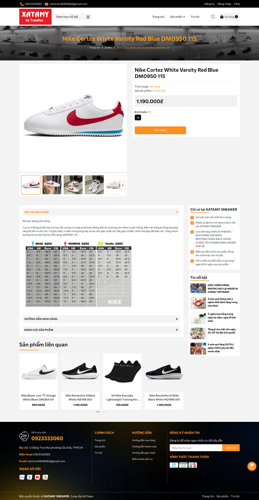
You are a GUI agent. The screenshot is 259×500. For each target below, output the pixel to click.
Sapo (90, 496)
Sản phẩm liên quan (43, 344)
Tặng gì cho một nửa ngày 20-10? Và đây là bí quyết (222, 331)
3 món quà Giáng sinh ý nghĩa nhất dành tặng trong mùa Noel (223, 302)
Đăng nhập (224, 3)
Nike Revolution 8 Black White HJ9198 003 (80, 397)
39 (138, 117)
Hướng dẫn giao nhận (143, 452)
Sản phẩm (176, 16)
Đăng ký (209, 3)
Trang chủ (158, 16)
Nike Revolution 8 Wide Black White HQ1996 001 (164, 397)
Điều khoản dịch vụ (142, 458)
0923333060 (47, 438)
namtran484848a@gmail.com (46, 461)
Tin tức (195, 16)
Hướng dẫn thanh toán (144, 446)
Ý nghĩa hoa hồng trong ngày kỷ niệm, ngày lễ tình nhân (222, 317)
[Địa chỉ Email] (205, 447)
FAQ (237, 3)
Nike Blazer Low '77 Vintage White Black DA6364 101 (38, 397)
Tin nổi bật (198, 277)
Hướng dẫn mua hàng (143, 440)
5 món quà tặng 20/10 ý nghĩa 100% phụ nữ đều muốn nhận (221, 348)
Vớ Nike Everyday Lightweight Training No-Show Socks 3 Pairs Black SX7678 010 (122, 397)
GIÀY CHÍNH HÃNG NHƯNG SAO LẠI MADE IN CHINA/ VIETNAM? (223, 288)
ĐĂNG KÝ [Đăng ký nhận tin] (231, 447)
